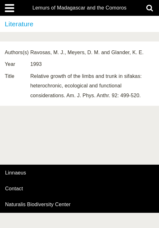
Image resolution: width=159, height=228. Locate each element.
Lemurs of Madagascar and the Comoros (79, 7)
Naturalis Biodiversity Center (38, 204)
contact (14, 188)
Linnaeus (15, 172)
